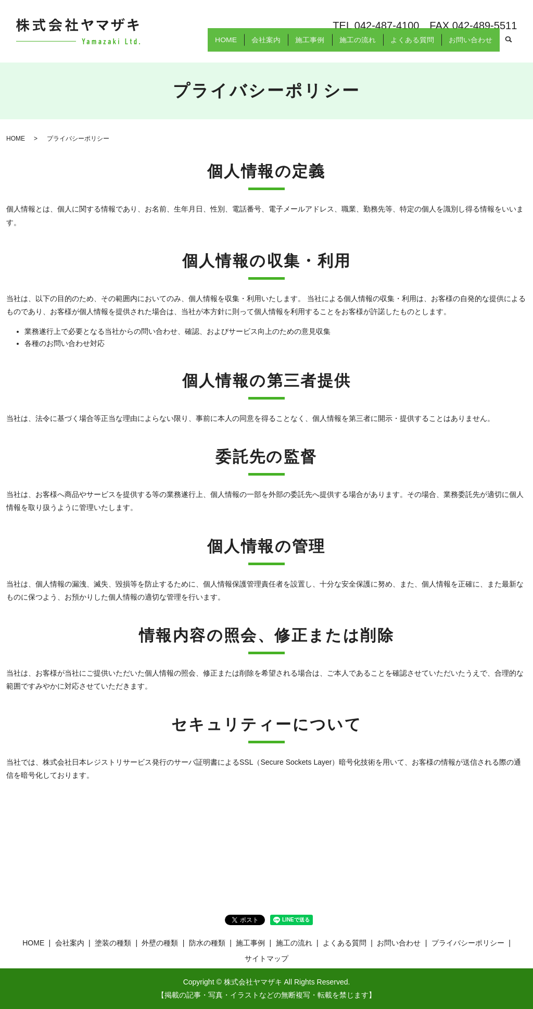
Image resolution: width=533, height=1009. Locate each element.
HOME (210, 46)
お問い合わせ (469, 46)
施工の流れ (350, 46)
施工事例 (299, 46)
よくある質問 (407, 46)
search (508, 46)
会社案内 (253, 46)
